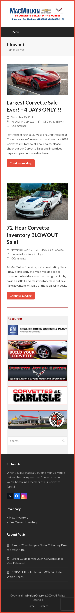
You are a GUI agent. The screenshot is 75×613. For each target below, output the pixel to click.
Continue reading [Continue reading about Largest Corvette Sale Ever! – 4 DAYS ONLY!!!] (21, 163)
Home (10, 49)
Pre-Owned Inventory (23, 522)
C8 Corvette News (53, 121)
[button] (13, 32)
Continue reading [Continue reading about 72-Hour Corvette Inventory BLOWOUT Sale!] (21, 295)
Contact (43, 606)
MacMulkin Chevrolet (34, 595)
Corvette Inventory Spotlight (27, 254)
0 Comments (18, 125)
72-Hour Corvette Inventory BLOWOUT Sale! (32, 234)
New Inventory (18, 517)
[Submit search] (63, 441)
